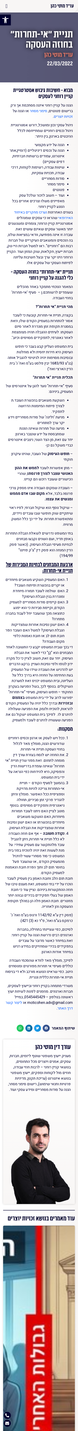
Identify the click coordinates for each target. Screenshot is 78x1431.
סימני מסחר (38, 111)
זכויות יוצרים (63, 116)
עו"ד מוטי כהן (62, 5)
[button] (6, 6)
